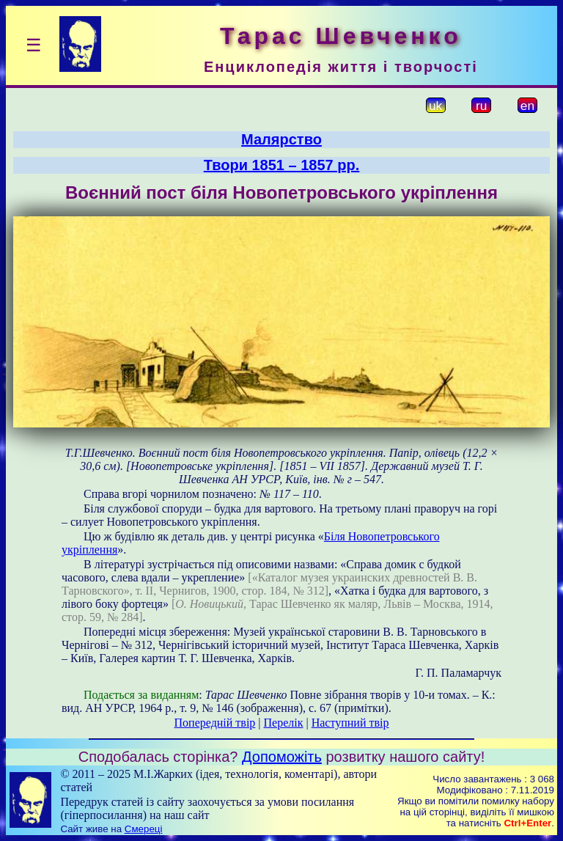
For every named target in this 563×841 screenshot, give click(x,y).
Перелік (283, 722)
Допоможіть (282, 757)
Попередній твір (215, 722)
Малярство (281, 139)
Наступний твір (350, 722)
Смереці (144, 828)
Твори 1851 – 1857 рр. (282, 165)
